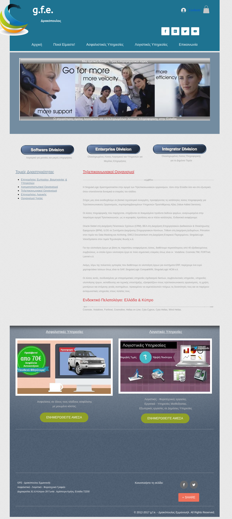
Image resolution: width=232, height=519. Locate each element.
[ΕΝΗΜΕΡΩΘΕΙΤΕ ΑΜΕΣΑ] (64, 417)
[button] (206, 9)
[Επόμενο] (204, 89)
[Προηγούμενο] (24, 89)
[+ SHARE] (188, 497)
